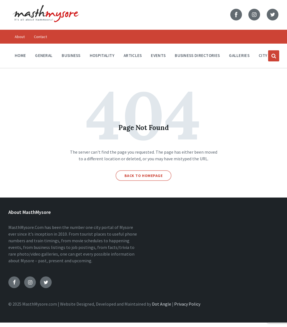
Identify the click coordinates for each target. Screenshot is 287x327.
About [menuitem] (20, 36)
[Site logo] (46, 25)
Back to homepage (143, 175)
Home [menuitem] (20, 55)
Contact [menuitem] (40, 36)
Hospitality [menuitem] (102, 55)
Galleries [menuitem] (239, 55)
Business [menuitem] (71, 55)
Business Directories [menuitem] (197, 55)
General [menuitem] (44, 55)
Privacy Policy (187, 304)
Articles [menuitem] (133, 55)
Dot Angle (161, 304)
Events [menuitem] (158, 55)
